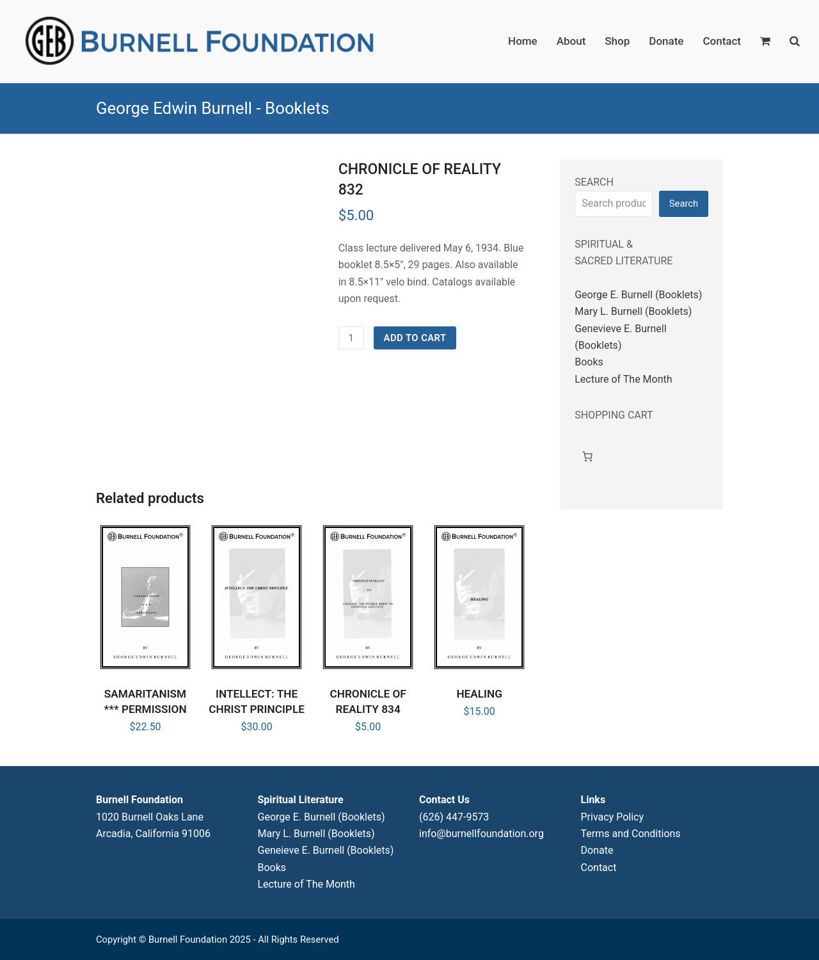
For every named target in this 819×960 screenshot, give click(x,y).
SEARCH (594, 182)
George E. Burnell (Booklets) (638, 295)
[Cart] (587, 456)
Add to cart (415, 338)
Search (683, 203)
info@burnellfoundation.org (481, 834)
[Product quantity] (351, 337)
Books (589, 362)
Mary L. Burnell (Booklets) (633, 311)
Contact (599, 867)
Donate (597, 850)
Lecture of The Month (623, 379)
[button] (765, 42)
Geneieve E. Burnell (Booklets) (326, 850)
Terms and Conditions (631, 834)
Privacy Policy (612, 817)
